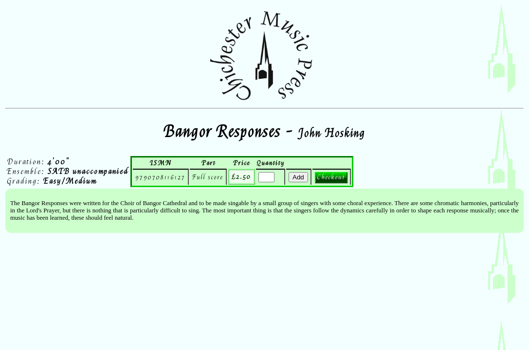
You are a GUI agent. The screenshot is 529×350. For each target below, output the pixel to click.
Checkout (331, 177)
